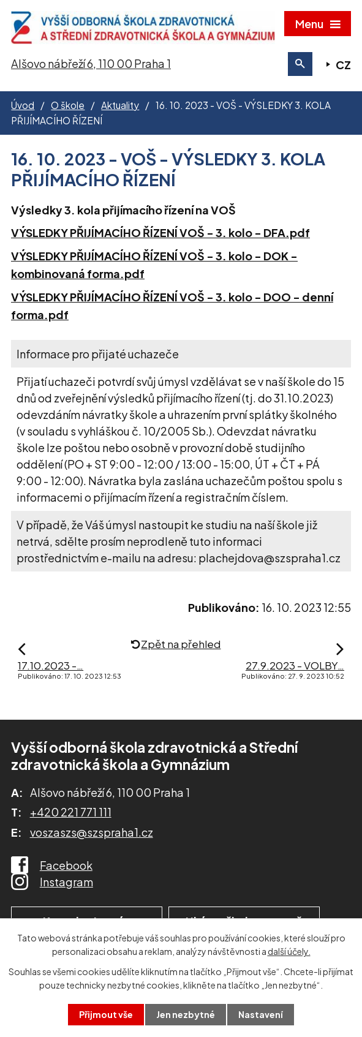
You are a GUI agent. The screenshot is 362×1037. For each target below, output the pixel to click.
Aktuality (120, 105)
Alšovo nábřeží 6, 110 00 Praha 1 (91, 63)
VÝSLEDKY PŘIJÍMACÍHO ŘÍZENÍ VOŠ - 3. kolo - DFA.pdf (160, 232)
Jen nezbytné (185, 1014)
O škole (68, 105)
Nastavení (260, 1014)
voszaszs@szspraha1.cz (91, 832)
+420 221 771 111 (70, 812)
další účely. (289, 951)
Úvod (22, 105)
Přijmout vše (106, 1014)
